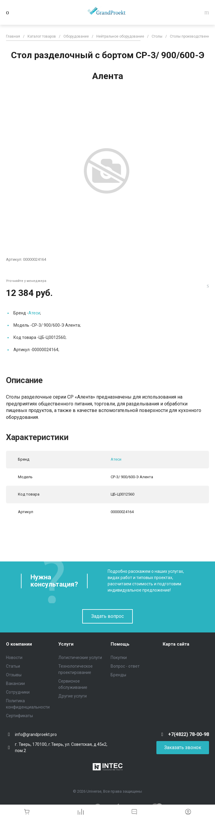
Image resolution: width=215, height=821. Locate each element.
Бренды (118, 674)
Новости (14, 657)
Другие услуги (72, 696)
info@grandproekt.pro (36, 734)
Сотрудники (18, 692)
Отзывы (14, 674)
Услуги (66, 644)
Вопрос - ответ (125, 666)
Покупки (119, 657)
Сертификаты (19, 715)
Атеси (34, 313)
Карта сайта (176, 644)
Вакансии (15, 683)
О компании (19, 644)
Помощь (120, 644)
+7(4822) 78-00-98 (188, 734)
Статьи (13, 666)
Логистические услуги (80, 657)
